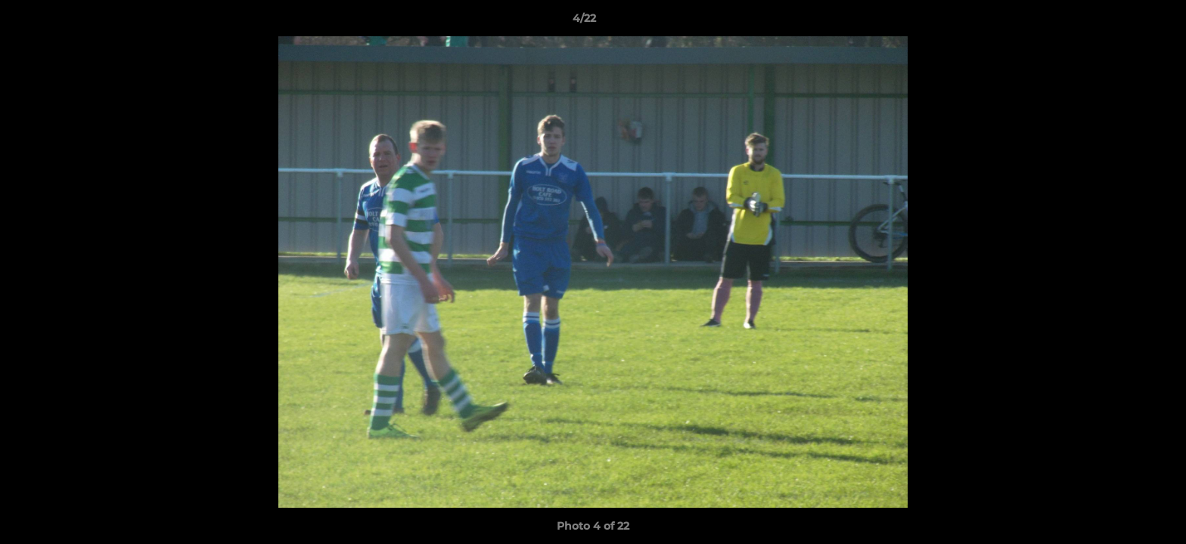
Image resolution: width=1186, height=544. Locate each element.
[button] (1122, 22)
